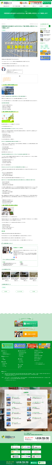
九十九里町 (15, 378)
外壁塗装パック (5, 356)
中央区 (37, 377)
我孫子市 (26, 378)
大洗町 (22, 382)
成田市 (22, 377)
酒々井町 (34, 378)
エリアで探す (4, 370)
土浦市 (18, 381)
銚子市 (17, 377)
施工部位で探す (5, 367)
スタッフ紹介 (21, 364)
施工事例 (41, 6)
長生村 (22, 378)
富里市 (24, 377)
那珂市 (15, 382)
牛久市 (6, 381)
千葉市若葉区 (29, 377)
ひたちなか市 (12, 382)
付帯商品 (4, 363)
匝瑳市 (20, 377)
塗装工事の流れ (21, 358)
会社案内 (20, 363)
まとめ (4, 81)
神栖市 (36, 381)
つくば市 (8, 381)
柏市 (24, 378)
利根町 (40, 381)
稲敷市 (26, 381)
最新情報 (20, 370)
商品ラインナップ (5, 360)
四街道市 (41, 377)
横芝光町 (7, 378)
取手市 (22, 381)
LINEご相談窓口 (38, 362)
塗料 (3, 362)
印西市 (37, 378)
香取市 (6, 377)
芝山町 (9, 378)
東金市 (45, 377)
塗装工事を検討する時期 (22, 356)
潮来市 (31, 381)
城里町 (20, 382)
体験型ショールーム (26, 6)
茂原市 (18, 378)
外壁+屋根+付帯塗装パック (6, 358)
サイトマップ (37, 364)
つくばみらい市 (13, 381)
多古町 (10, 377)
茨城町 (24, 382)
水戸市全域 (46, 381)
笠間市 (17, 382)
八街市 (43, 377)
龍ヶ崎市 (16, 381)
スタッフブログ (21, 366)
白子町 (20, 378)
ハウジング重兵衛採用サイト (40, 368)
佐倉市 (27, 377)
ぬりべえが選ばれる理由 (16, 6)
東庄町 (12, 377)
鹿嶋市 (34, 381)
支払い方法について (39, 361)
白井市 (29, 378)
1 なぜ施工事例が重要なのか (7, 77)
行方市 (29, 381)
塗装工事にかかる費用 (39, 359)
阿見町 (38, 381)
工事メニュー (34, 6)
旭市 (18, 377)
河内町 (42, 381)
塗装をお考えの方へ (7, 6)
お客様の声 (37, 358)
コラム (20, 371)
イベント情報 (21, 368)
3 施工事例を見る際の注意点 (7, 80)
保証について (21, 359)
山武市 (48, 377)
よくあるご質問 (21, 360)
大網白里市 (11, 378)
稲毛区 (34, 377)
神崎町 (14, 377)
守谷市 (24, 381)
